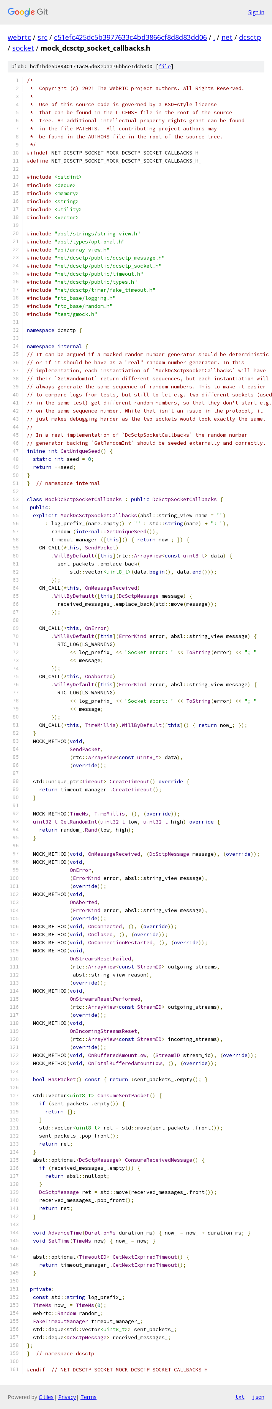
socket (23, 48)
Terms (88, 1397)
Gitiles (46, 1397)
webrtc (19, 37)
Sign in (256, 12)
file (165, 66)
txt (239, 1396)
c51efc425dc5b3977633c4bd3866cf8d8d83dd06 (130, 37)
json (258, 1396)
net (227, 37)
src (43, 37)
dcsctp (250, 37)
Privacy (67, 1397)
